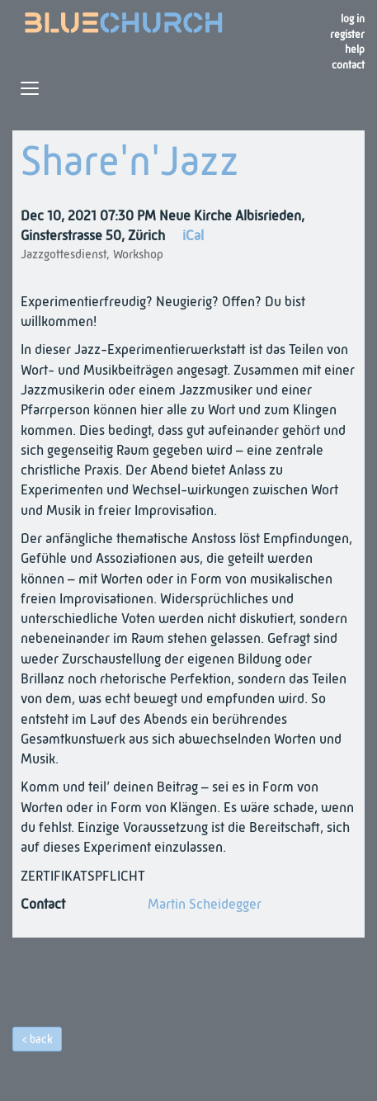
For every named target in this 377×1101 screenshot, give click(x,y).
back (41, 1040)
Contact (348, 65)
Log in (353, 19)
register (347, 35)
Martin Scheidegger (205, 905)
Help (355, 50)
